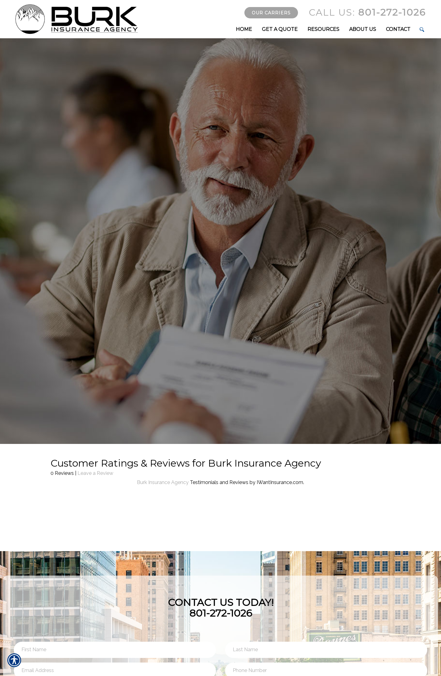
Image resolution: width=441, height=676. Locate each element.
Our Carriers (271, 13)
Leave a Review (95, 473)
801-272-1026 (367, 12)
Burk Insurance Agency (163, 482)
